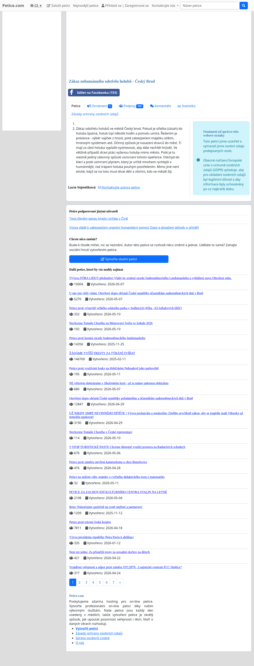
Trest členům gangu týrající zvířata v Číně (98, 218)
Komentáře (160, 106)
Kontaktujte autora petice (119, 187)
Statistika (186, 106)
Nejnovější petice (85, 5)
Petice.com (13, 5)
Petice (75, 106)
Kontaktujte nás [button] (164, 5)
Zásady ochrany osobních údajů (94, 114)
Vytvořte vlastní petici (119, 259)
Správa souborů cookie (93, 638)
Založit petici (58, 5)
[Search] (210, 5)
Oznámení (99, 106)
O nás (80, 643)
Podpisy (131, 106)
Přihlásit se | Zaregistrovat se (125, 5)
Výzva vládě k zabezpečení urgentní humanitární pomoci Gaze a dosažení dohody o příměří (134, 227)
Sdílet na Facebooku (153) (92, 92)
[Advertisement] (158, 45)
